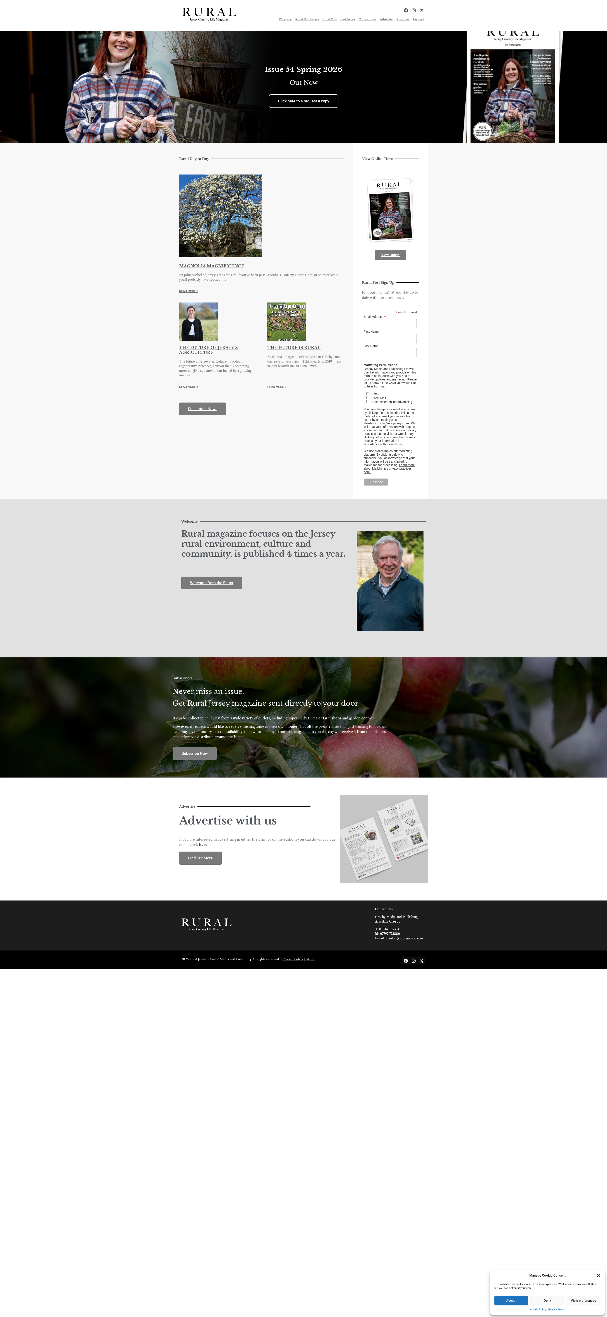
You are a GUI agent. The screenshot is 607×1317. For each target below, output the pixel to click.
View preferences (583, 1301)
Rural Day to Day (307, 19)
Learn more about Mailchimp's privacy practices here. (389, 468)
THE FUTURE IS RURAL (294, 347)
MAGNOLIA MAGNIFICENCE (211, 266)
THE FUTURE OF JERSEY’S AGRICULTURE (208, 350)
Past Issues (347, 19)
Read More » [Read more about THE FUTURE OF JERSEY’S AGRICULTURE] (188, 387)
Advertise (403, 19)
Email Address (375, 316)
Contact (418, 19)
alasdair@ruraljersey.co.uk (405, 938)
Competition (367, 19)
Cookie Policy (538, 1309)
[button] (598, 1275)
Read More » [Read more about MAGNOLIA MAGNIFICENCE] (188, 291)
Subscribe (386, 19)
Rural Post (329, 19)
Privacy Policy (556, 1309)
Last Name (371, 345)
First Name (371, 331)
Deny (547, 1301)
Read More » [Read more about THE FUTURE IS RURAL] (276, 387)
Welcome (285, 19)
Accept (511, 1301)
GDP (309, 959)
